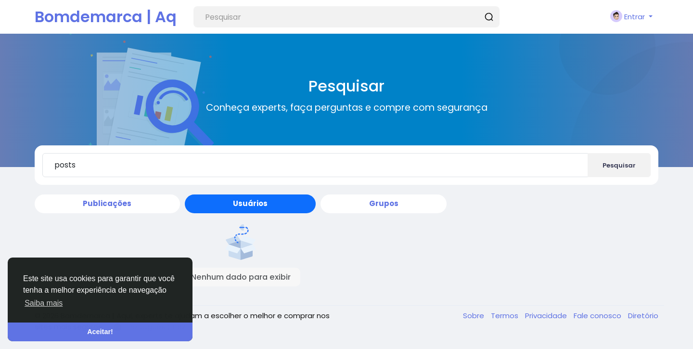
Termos (505, 315)
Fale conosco (598, 315)
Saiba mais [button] (44, 303)
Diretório (643, 315)
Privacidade (547, 315)
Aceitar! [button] (100, 332)
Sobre (474, 315)
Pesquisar (619, 165)
